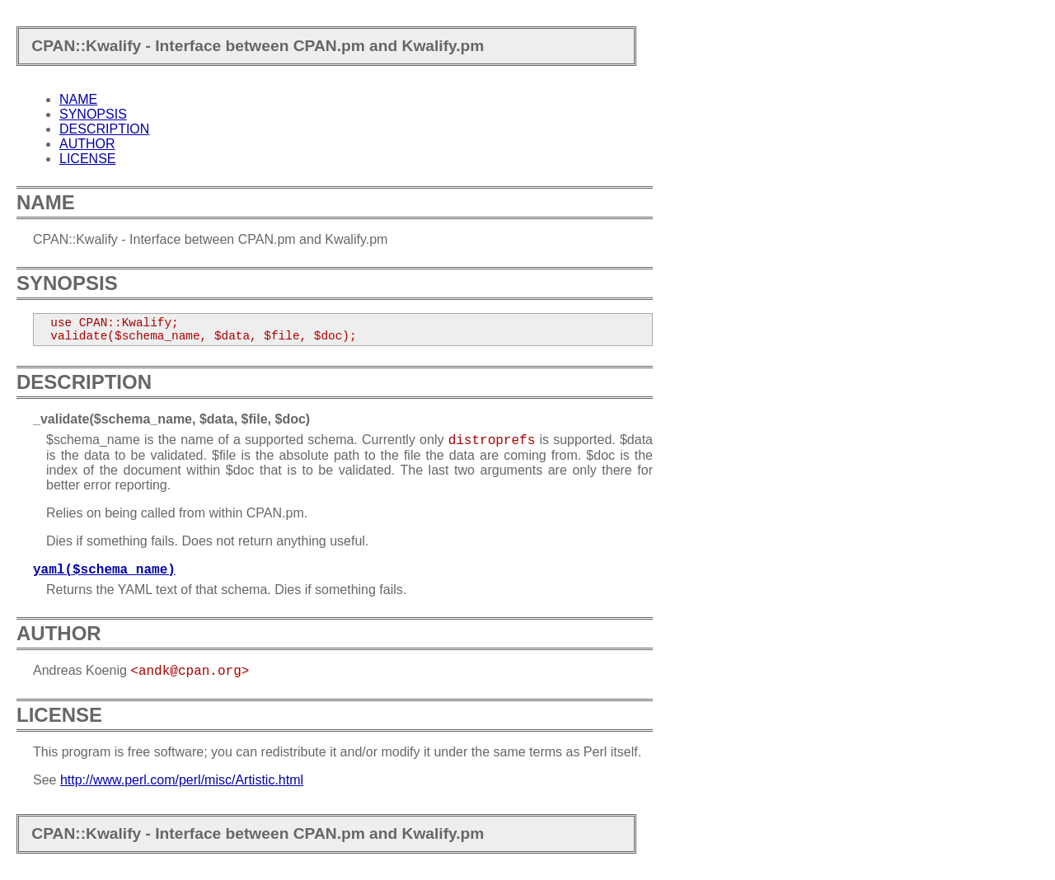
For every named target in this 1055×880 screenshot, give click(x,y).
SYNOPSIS (93, 114)
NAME (78, 99)
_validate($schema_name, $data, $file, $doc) (171, 419)
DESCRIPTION (104, 129)
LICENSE (87, 159)
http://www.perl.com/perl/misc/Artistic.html (181, 780)
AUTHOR (87, 144)
